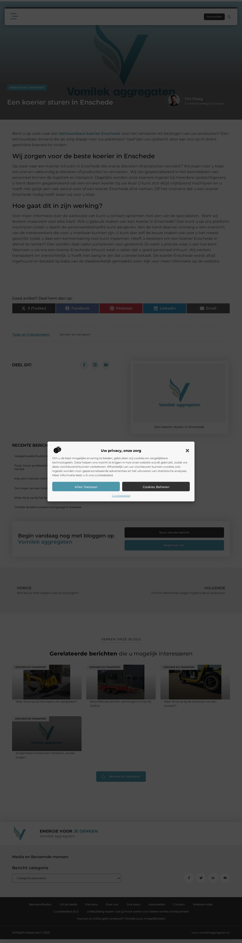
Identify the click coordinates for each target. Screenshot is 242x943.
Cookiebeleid (121, 495)
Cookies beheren (156, 487)
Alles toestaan (86, 487)
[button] (187, 450)
